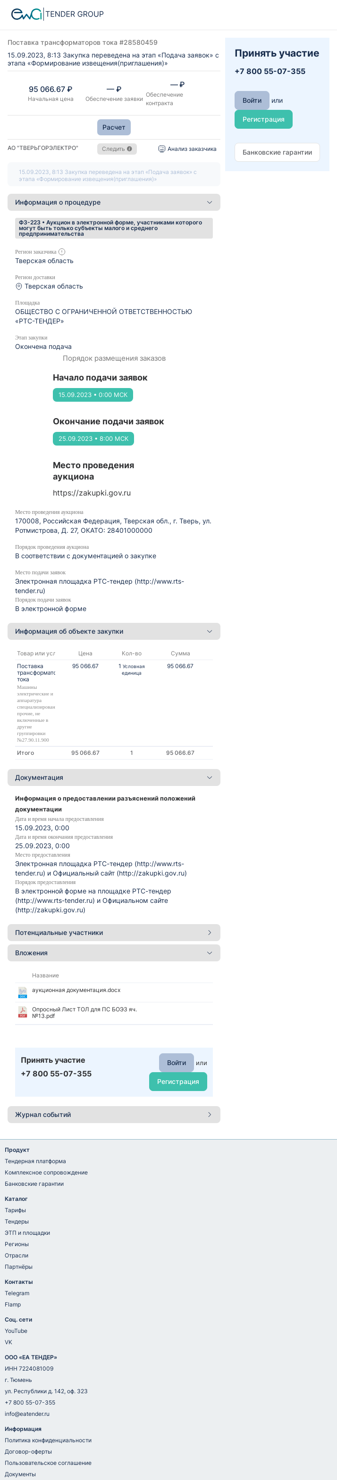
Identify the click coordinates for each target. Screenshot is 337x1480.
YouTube (16, 1330)
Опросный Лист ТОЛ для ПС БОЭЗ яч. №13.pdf (84, 1012)
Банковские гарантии (34, 1183)
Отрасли (16, 1255)
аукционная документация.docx (76, 989)
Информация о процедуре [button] (114, 202)
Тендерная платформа (35, 1161)
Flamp (13, 1304)
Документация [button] (114, 777)
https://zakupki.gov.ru (92, 492)
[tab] (114, 202)
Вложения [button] (114, 953)
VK (8, 1342)
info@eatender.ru (27, 1413)
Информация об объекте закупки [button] (114, 631)
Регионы (17, 1244)
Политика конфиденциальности (48, 1440)
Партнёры (19, 1266)
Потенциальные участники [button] (114, 932)
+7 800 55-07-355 (30, 1402)
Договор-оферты (28, 1451)
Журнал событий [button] (114, 1114)
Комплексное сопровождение (46, 1172)
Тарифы (15, 1210)
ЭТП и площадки (27, 1232)
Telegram (17, 1293)
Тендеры (17, 1221)
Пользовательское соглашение (48, 1462)
